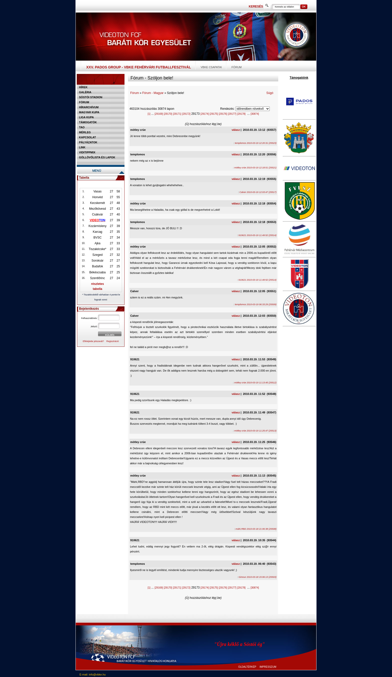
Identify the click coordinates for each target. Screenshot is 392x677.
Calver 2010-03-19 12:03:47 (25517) (258, 192)
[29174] (204, 113)
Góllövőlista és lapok (97, 157)
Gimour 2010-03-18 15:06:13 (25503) (257, 577)
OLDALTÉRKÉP (247, 666)
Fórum (237, 67)
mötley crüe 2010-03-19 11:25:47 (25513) (255, 430)
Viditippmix (87, 152)
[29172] (186, 113)
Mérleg (85, 132)
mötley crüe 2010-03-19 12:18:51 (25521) (255, 167)
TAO (81, 127)
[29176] (223, 113)
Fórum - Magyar (153, 93)
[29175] (214, 113)
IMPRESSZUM (268, 666)
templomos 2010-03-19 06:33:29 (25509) (255, 304)
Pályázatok (88, 142)
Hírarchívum (88, 107)
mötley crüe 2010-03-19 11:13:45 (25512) (255, 382)
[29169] (158, 113)
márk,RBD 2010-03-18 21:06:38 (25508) (256, 529)
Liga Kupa (86, 117)
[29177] (232, 113)
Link (82, 147)
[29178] (241, 113)
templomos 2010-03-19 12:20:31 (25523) (255, 143)
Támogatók (88, 122)
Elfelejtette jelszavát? (93, 341)
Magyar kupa (89, 112)
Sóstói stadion (90, 97)
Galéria (85, 92)
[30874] (254, 113)
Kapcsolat (87, 137)
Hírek (83, 87)
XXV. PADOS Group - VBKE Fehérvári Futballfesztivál (138, 67)
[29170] (168, 113)
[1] (149, 113)
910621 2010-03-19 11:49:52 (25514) (257, 235)
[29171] (177, 113)
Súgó (269, 93)
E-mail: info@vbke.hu (93, 674)
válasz (236, 129)
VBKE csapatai (211, 67)
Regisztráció (112, 341)
